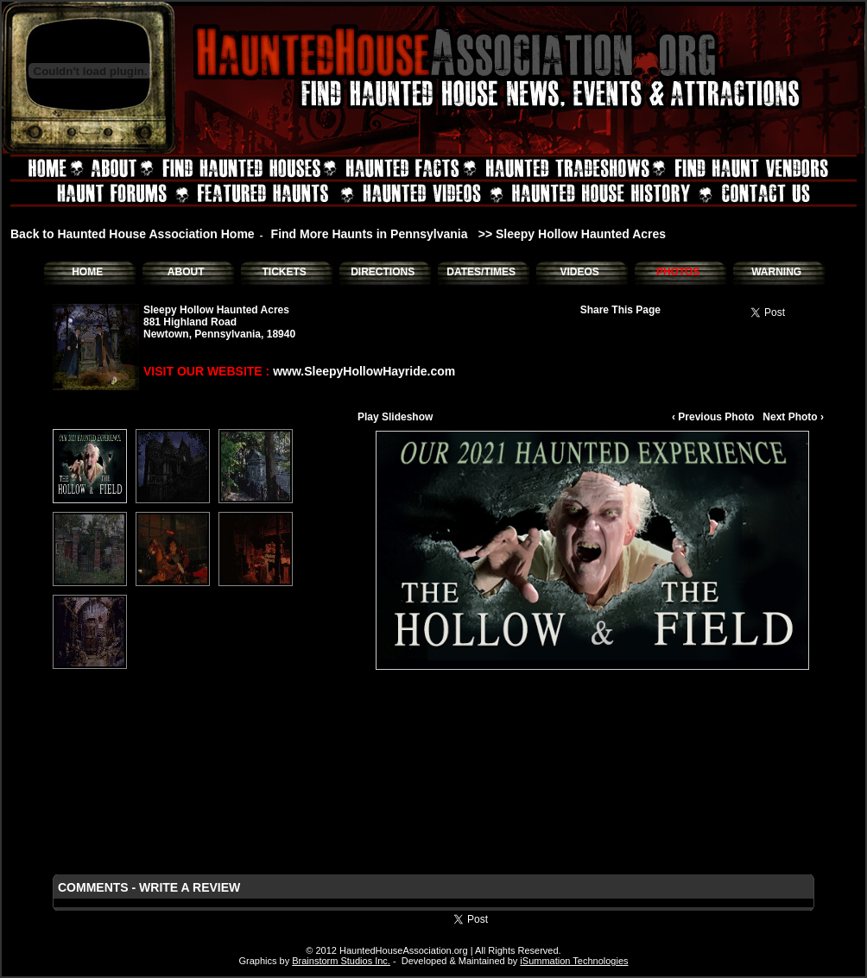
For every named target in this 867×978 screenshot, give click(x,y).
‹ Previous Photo (713, 417)
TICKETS (284, 272)
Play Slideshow (395, 417)
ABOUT (186, 272)
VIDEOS (579, 272)
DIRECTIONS (383, 272)
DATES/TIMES (481, 272)
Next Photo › (793, 417)
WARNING (776, 272)
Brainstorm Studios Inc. (341, 961)
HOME (87, 272)
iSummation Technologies (574, 961)
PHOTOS (677, 272)
